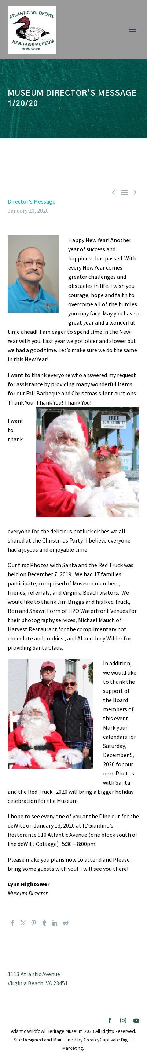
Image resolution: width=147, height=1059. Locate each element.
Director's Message (31, 201)
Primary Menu (132, 30)
